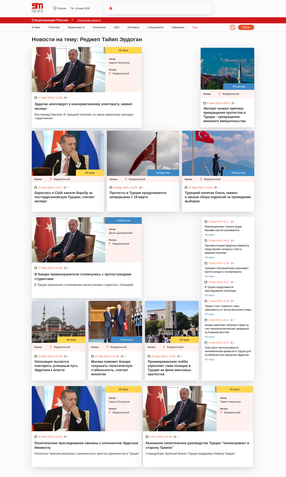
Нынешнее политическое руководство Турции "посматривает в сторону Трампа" (197, 445)
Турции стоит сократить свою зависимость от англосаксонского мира (228, 308)
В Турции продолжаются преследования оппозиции (220, 289)
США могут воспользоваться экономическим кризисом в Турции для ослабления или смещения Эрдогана (228, 351)
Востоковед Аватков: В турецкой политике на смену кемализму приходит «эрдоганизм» (84, 116)
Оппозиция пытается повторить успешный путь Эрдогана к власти (56, 366)
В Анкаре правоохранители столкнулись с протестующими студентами (82, 276)
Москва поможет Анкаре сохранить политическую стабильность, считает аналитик (112, 368)
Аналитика (99, 27)
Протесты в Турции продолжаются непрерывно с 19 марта (138, 195)
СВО (116, 27)
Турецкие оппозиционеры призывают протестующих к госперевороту (227, 270)
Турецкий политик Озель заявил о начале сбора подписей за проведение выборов (218, 197)
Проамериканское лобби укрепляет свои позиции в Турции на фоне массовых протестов (169, 368)
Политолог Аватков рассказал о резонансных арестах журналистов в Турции (86, 453)
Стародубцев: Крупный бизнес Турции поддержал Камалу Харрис (190, 453)
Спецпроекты (155, 27)
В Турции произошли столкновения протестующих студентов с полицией (83, 284)
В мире (36, 27)
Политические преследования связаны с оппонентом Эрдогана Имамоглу (86, 445)
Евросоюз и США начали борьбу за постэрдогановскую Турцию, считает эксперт (64, 197)
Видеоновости (76, 27)
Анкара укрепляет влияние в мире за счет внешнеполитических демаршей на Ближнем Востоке (227, 329)
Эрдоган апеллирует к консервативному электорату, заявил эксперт (83, 106)
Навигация (178, 27)
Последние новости (89, 20)
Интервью (133, 27)
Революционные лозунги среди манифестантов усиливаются (223, 228)
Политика (54, 27)
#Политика (238, 86)
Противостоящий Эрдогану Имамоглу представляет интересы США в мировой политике (227, 249)
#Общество (163, 172)
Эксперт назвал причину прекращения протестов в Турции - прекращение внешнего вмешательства (224, 115)
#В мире (123, 50)
